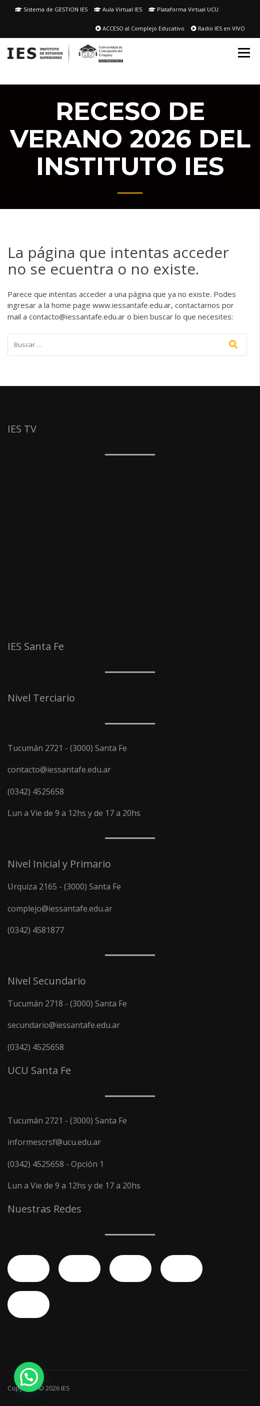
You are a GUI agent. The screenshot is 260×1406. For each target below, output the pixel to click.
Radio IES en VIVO (218, 28)
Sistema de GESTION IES (51, 9)
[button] (29, 1377)
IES (65, 1388)
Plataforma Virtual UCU (183, 9)
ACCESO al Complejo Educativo (140, 28)
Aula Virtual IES (118, 9)
